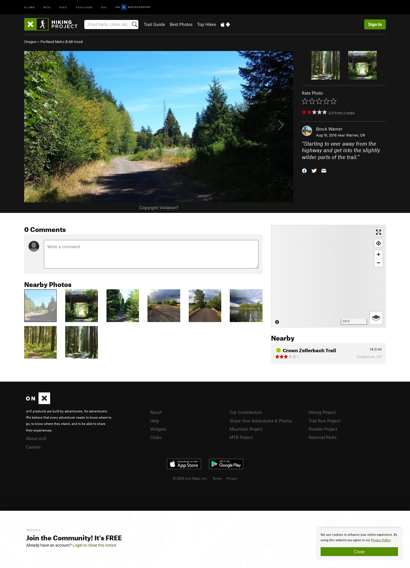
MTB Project (241, 437)
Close (359, 551)
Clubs (155, 437)
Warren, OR (355, 135)
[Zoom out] (378, 262)
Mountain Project (246, 428)
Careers (33, 446)
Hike (63, 7)
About (156, 412)
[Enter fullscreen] (378, 232)
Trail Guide (154, 24)
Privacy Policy (381, 540)
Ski (104, 7)
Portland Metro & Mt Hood (61, 41)
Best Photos (181, 24)
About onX (36, 438)
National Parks (323, 437)
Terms (217, 478)
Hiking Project (322, 412)
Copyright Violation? (158, 207)
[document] (359, 544)
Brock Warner (329, 128)
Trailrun (84, 7)
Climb (29, 7)
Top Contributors (245, 412)
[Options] (376, 318)
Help (154, 420)
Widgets (158, 428)
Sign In (375, 24)
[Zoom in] (378, 254)
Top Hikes (206, 24)
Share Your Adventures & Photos (260, 420)
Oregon (30, 41)
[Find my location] (378, 243)
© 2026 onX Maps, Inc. (190, 478)
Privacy (231, 478)
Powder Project (323, 428)
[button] (304, 170)
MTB (47, 7)
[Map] (328, 276)
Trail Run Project (324, 420)
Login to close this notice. (95, 545)
